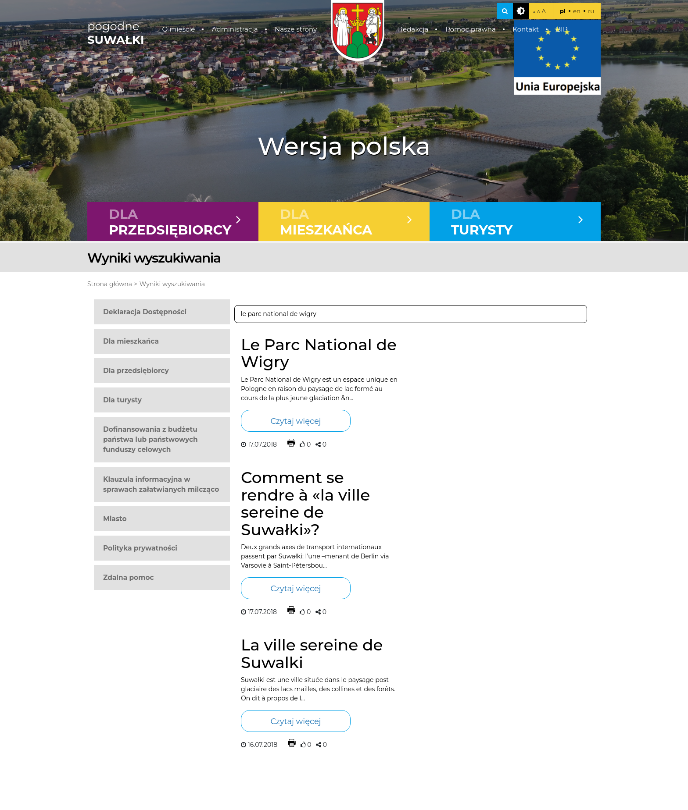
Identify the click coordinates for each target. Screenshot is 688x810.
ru (591, 10)
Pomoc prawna (470, 29)
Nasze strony (296, 29)
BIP (562, 29)
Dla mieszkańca (131, 341)
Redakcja (413, 29)
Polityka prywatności (140, 548)
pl (563, 10)
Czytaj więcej (295, 421)
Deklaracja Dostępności (144, 312)
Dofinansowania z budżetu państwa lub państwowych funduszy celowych (150, 439)
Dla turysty (122, 400)
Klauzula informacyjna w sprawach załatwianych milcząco (161, 484)
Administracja (235, 29)
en (576, 10)
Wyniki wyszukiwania (172, 284)
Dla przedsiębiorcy (136, 370)
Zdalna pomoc (128, 577)
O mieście (178, 29)
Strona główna (109, 284)
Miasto (115, 519)
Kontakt (525, 29)
